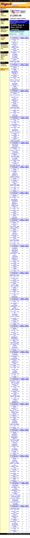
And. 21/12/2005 (22, 456)
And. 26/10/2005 (22, 246)
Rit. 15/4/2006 (27, 404)
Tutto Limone (16, 52)
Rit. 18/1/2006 (27, 38)
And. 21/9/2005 (23, 118)
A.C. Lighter (14, 56)
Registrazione (4, 55)
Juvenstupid (15, 57)
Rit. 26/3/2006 (27, 326)
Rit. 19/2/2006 (27, 193)
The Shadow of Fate (4, 48)
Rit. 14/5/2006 (27, 506)
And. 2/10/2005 (22, 167)
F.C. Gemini (15, 45)
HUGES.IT (16, 533)
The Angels (14, 54)
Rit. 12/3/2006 (27, 273)
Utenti (2, 59)
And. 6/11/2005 (22, 299)
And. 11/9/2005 (22, 65)
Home (11, 20)
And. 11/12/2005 (22, 404)
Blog (2, 14)
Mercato (12, 22)
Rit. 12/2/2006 (27, 167)
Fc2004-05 (3, 64)
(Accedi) (11, 7)
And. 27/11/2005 (22, 352)
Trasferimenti (17, 22)
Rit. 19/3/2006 (27, 299)
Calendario (20, 20)
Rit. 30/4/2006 (27, 456)
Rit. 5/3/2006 (27, 246)
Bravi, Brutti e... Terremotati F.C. (15, 61)
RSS (2, 57)
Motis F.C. (14, 44)
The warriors (13, 49)
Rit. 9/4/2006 (27, 379)
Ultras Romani (16, 59)
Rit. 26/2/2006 (27, 220)
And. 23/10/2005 (22, 220)
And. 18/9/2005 (22, 91)
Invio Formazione (23, 21)
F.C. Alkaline (13, 39)
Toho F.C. (12, 79)
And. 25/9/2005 (23, 143)
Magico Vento (4, 30)
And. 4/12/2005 (23, 379)
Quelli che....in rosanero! (14, 47)
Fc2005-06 (3, 37)
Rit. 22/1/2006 (27, 65)
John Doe (3, 29)
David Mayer (16, 48)
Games (2, 39)
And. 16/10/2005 (22, 193)
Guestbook (3, 15)
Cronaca (3, 21)
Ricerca (3, 56)
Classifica (15, 20)
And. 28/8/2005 (22, 38)
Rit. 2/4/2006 (27, 352)
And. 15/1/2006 (22, 506)
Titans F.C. (13, 41)
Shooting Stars (4, 46)
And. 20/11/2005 (22, 326)
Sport (2, 22)
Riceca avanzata (16, 6)
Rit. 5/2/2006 (27, 118)
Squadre (17, 21)
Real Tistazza (16, 50)
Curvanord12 (15, 55)
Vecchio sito (4, 65)
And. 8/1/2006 (23, 483)
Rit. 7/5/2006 (27, 483)
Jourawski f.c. (13, 60)
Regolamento (13, 23)
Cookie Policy (4, 54)
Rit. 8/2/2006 (27, 143)
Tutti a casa (13, 58)
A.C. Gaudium (16, 42)
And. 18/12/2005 (22, 430)
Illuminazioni (4, 44)
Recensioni (3, 31)
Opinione (3, 38)
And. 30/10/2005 (22, 273)
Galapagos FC (13, 51)
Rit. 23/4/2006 (27, 430)
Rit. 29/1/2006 (27, 91)
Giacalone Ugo (26, 533)
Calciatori (23, 22)
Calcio (2, 23)
